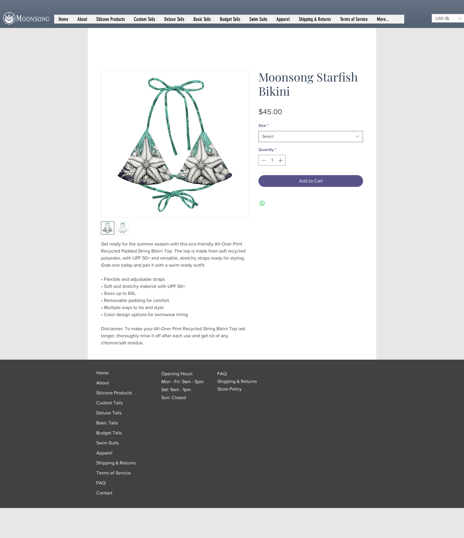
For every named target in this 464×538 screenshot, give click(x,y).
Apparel (104, 452)
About (102, 382)
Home (102, 372)
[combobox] (310, 136)
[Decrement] (263, 160)
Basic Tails (107, 422)
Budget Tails (109, 432)
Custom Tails (109, 402)
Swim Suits (107, 442)
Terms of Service (113, 472)
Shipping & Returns (116, 462)
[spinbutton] (272, 160)
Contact (104, 492)
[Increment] (281, 160)
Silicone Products (114, 392)
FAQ (101, 482)
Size (263, 125)
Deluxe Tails (109, 412)
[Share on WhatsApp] (262, 203)
